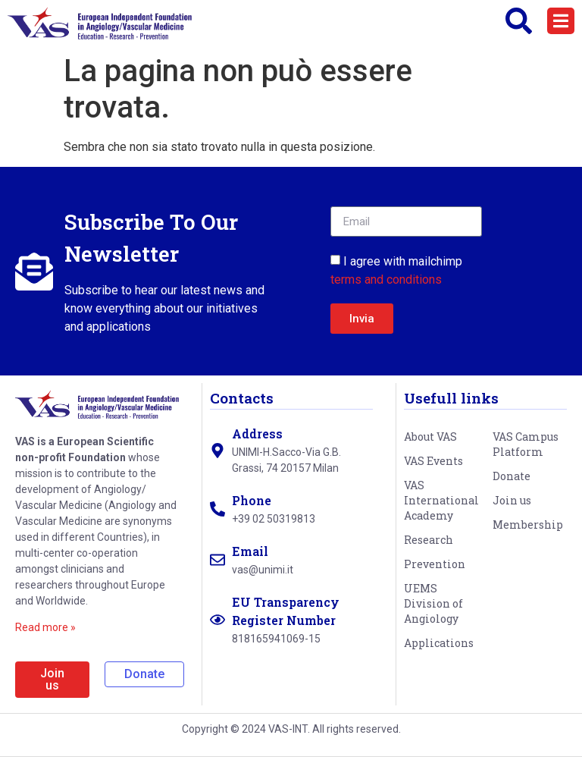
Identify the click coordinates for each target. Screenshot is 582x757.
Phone (251, 500)
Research (428, 539)
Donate (511, 476)
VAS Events (433, 461)
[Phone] (217, 509)
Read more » (45, 627)
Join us (512, 500)
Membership (528, 524)
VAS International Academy (441, 500)
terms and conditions (386, 279)
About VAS (430, 436)
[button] (560, 21)
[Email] (217, 559)
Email (250, 551)
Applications (439, 643)
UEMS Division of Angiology (433, 603)
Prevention (434, 564)
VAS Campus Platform (526, 444)
